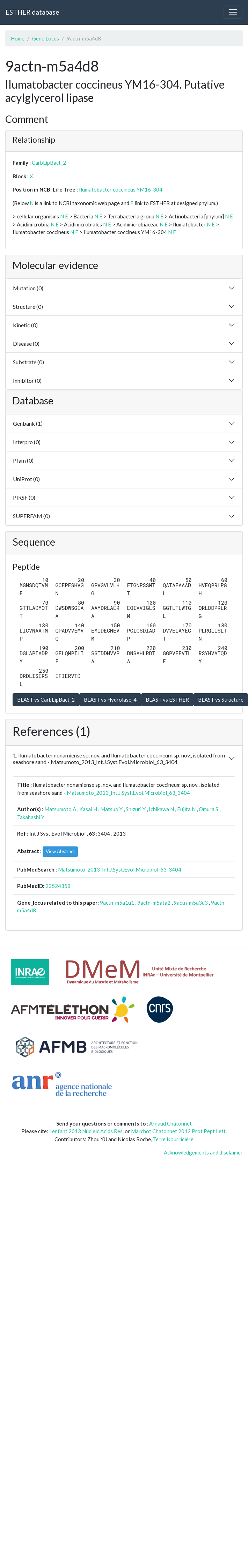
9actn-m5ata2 (153, 902)
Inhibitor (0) (27, 380)
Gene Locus (45, 38)
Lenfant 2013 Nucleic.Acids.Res (86, 1131)
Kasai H (88, 809)
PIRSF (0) (24, 497)
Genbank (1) (28, 423)
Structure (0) (28, 306)
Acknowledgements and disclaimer (203, 1152)
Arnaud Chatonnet (170, 1123)
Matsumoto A (60, 809)
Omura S (208, 809)
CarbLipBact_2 (49, 162)
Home (17, 38)
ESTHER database (32, 12)
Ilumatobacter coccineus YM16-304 (120, 189)
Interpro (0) (27, 442)
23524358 (58, 886)
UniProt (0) (26, 479)
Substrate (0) (28, 362)
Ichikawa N (161, 809)
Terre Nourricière (173, 1139)
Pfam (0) (23, 460)
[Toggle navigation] (233, 12)
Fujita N (186, 809)
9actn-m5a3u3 (191, 902)
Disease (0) (26, 343)
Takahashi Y (30, 817)
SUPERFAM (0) (31, 516)
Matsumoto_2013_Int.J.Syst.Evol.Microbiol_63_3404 (128, 793)
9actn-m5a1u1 (117, 902)
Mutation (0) (28, 288)
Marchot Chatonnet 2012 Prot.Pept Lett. (179, 1131)
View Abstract (60, 851)
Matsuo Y (111, 809)
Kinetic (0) (25, 325)
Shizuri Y (136, 809)
